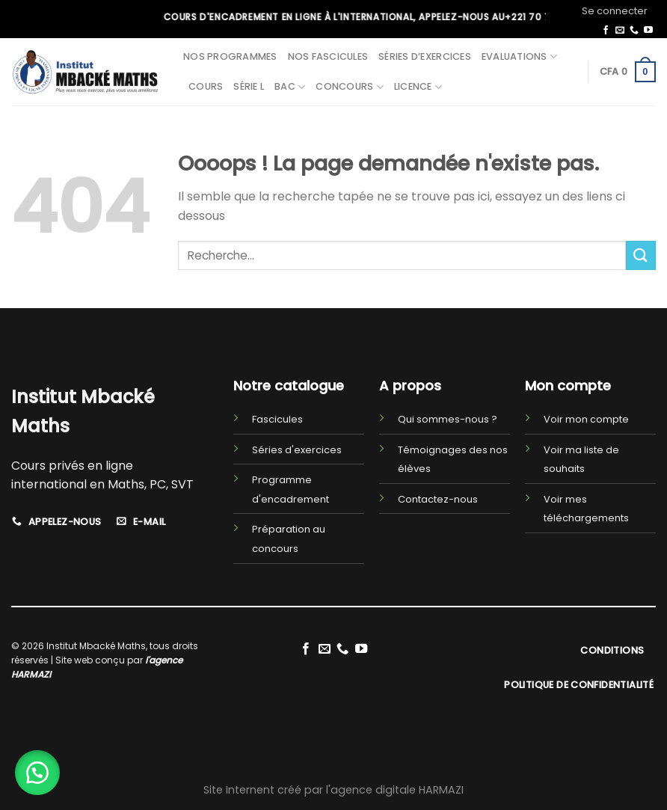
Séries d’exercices (424, 56)
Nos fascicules (328, 56)
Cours (205, 86)
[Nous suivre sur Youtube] (648, 30)
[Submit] (641, 255)
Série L (248, 86)
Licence (418, 87)
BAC (289, 87)
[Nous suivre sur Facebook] (605, 30)
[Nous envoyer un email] (619, 30)
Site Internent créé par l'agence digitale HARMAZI (333, 789)
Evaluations (519, 56)
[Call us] (634, 30)
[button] (37, 772)
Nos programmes (230, 56)
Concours (350, 87)
